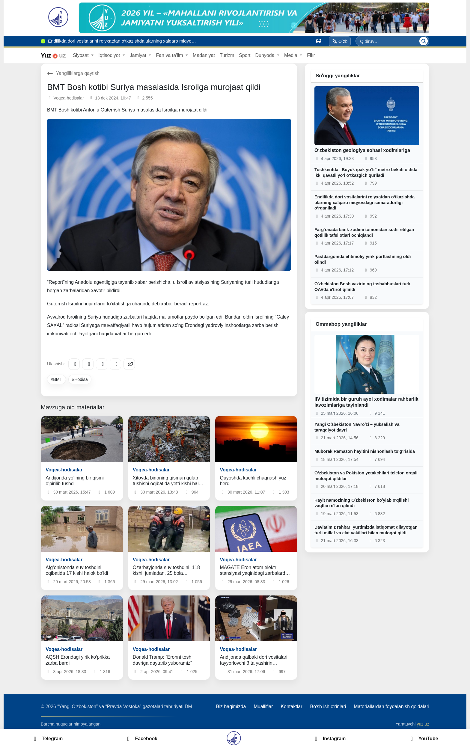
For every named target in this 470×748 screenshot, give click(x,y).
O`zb (340, 41)
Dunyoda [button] (265, 55)
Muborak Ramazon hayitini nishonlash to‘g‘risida (364, 451)
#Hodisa (80, 379)
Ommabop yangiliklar (341, 324)
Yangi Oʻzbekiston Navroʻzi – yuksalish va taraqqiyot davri (357, 427)
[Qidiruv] (423, 41)
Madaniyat (204, 55)
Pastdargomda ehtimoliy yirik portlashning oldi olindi (362, 259)
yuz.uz (423, 724)
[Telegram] (74, 364)
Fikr (311, 55)
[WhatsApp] (115, 364)
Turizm (227, 55)
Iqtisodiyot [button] (109, 55)
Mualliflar (263, 706)
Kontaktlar (291, 706)
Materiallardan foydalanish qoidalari (391, 706)
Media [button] (291, 55)
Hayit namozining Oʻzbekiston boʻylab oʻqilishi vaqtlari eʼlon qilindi (361, 503)
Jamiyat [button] (139, 55)
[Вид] (318, 41)
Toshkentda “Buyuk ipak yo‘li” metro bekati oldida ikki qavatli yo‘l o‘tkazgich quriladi (366, 172)
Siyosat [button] (81, 55)
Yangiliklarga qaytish (73, 73)
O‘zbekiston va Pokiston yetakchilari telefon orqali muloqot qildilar (366, 475)
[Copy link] (129, 364)
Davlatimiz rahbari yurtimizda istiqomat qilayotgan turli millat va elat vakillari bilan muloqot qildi (366, 530)
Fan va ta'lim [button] (170, 55)
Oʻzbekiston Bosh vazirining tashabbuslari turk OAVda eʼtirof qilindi (362, 286)
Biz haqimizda (231, 706)
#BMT (56, 379)
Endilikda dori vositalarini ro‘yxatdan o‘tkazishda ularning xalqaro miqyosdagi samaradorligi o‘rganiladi (364, 202)
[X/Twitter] (101, 364)
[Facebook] (88, 364)
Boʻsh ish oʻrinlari (328, 706)
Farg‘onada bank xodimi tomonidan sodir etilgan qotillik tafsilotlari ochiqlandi (364, 232)
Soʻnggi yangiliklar (338, 76)
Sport (244, 55)
